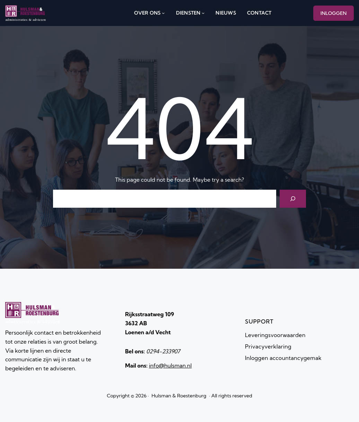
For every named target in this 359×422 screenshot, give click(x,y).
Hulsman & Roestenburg (178, 396)
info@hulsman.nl (170, 365)
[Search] (293, 199)
